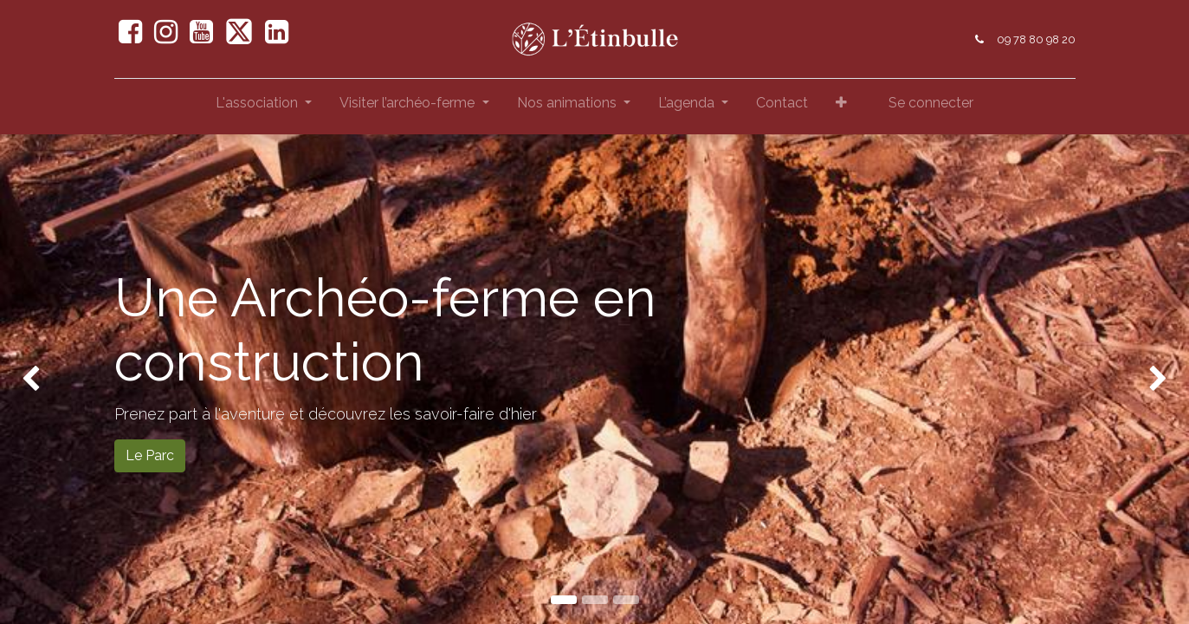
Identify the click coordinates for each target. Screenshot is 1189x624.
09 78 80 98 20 (1036, 39)
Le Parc (150, 455)
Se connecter (931, 102)
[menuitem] (782, 106)
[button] (841, 106)
